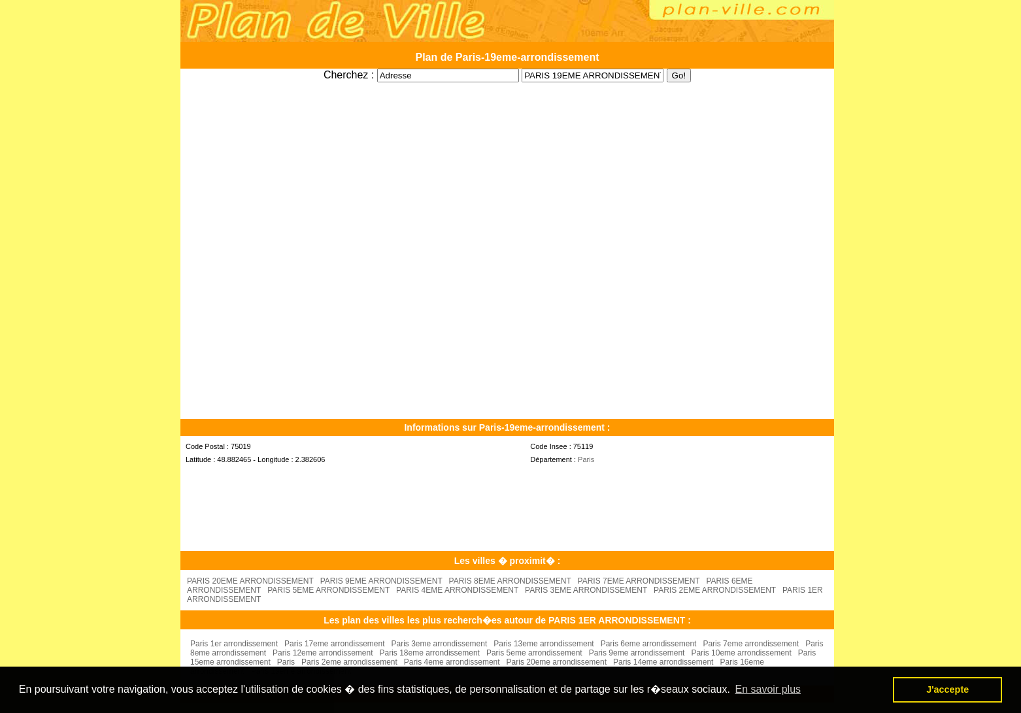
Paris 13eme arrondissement (544, 643)
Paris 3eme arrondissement (440, 643)
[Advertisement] (507, 87)
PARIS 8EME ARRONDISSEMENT (510, 581)
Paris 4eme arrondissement (452, 662)
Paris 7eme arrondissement (751, 643)
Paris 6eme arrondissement (649, 643)
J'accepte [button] (947, 689)
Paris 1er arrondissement (234, 643)
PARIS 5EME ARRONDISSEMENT (328, 590)
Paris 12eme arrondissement (323, 652)
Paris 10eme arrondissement (741, 652)
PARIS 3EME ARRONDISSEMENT (586, 590)
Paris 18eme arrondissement (430, 652)
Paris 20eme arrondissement (557, 662)
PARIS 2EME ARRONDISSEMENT (715, 590)
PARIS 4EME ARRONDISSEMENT (457, 590)
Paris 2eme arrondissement (349, 662)
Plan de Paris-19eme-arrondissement (507, 57)
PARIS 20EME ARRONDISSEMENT (250, 581)
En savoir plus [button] (768, 689)
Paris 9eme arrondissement (637, 652)
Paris (586, 459)
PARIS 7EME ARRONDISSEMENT (639, 581)
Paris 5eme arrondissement (534, 652)
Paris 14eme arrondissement (663, 662)
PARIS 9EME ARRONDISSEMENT (381, 581)
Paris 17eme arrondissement (334, 643)
